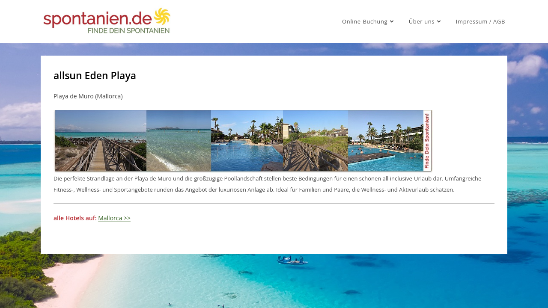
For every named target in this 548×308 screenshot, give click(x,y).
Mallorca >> (114, 218)
